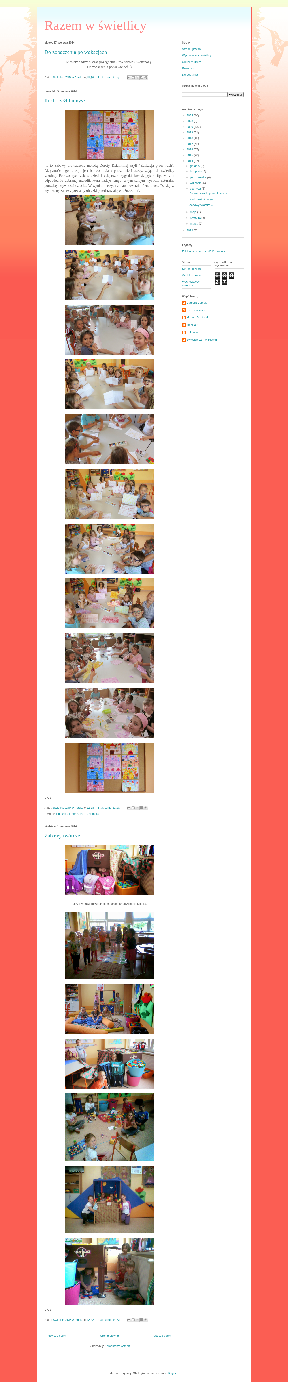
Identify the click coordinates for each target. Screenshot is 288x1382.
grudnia (195, 166)
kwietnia (195, 217)
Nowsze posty (57, 1335)
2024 (190, 115)
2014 (190, 161)
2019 (190, 132)
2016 (190, 149)
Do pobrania (190, 74)
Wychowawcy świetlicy (196, 55)
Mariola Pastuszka (198, 317)
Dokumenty (189, 68)
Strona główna (109, 1335)
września (196, 183)
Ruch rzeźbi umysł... (67, 101)
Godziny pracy (191, 61)
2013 (190, 230)
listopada (196, 171)
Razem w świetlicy (96, 25)
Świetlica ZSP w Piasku (202, 339)
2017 (190, 144)
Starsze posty (162, 1335)
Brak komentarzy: (109, 77)
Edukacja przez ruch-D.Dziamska (77, 813)
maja (193, 212)
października (198, 177)
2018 (190, 138)
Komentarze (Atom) (117, 1346)
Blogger (173, 1373)
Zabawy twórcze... (64, 836)
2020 (190, 127)
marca (194, 223)
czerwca (195, 188)
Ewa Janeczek (196, 310)
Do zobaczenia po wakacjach (76, 52)
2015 (190, 155)
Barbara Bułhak (197, 302)
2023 (190, 121)
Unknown (193, 332)
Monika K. (193, 325)
